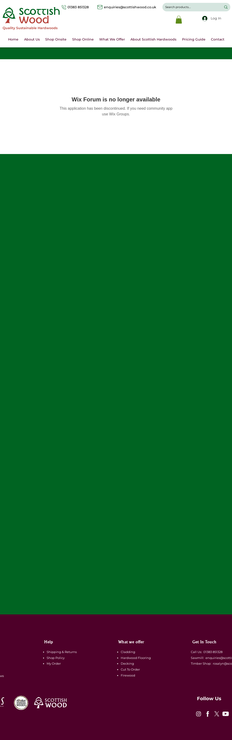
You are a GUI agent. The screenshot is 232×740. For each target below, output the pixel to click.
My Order (54, 663)
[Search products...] (189, 7)
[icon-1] (198, 714)
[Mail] (100, 7)
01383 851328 (82, 7)
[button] (178, 19)
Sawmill (196, 658)
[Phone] (64, 7)
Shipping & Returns (62, 652)
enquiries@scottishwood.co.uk (130, 7)
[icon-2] (207, 714)
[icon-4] (225, 714)
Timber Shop (200, 663)
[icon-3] (216, 714)
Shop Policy (56, 658)
